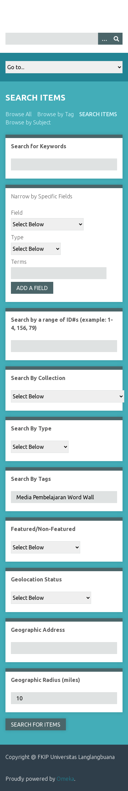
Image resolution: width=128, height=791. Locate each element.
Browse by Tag (55, 114)
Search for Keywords (38, 146)
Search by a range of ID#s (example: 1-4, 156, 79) (62, 324)
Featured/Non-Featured (43, 529)
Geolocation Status (36, 579)
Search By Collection (38, 378)
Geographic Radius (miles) (45, 680)
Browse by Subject (28, 122)
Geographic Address (38, 630)
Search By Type (31, 428)
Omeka (65, 779)
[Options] (104, 39)
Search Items (98, 114)
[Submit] (116, 39)
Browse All (18, 114)
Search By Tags (31, 479)
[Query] (64, 39)
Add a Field (32, 288)
